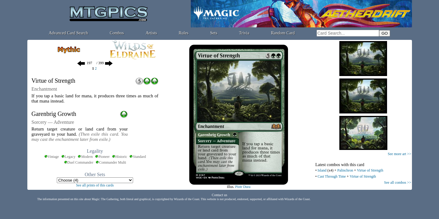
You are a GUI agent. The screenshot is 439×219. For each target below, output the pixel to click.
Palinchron (345, 170)
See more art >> (399, 154)
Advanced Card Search (68, 33)
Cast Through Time (331, 176)
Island (321, 170)
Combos (117, 33)
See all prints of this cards (95, 185)
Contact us (219, 195)
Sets (213, 33)
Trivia (244, 33)
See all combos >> (397, 182)
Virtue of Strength (370, 170)
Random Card (283, 33)
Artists (151, 33)
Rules (183, 33)
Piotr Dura (242, 187)
